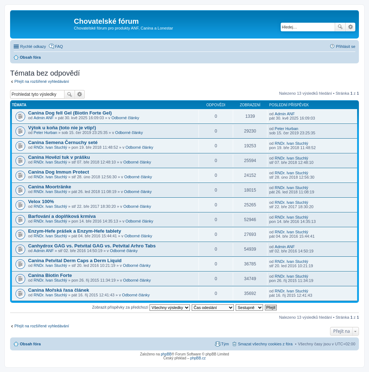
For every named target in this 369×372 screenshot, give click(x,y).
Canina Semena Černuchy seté (63, 142)
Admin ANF (44, 118)
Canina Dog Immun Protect (58, 172)
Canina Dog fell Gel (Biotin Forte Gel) (70, 113)
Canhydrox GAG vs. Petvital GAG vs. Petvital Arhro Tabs (92, 245)
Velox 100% (41, 201)
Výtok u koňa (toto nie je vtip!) (62, 127)
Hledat (340, 27)
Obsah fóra (30, 344)
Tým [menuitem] (225, 344)
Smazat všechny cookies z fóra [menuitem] (265, 344)
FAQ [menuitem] (59, 46)
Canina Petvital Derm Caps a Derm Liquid (74, 260)
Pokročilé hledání (350, 27)
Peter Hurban (45, 132)
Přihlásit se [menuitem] (345, 46)
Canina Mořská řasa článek (58, 290)
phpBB (166, 354)
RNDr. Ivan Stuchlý (50, 147)
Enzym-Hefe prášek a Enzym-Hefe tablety (74, 231)
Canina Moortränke (49, 186)
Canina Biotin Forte (50, 275)
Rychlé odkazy (33, 46)
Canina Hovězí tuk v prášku (59, 157)
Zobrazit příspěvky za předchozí (141, 307)
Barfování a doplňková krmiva (62, 216)
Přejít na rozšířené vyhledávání (41, 81)
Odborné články (125, 118)
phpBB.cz (198, 358)
